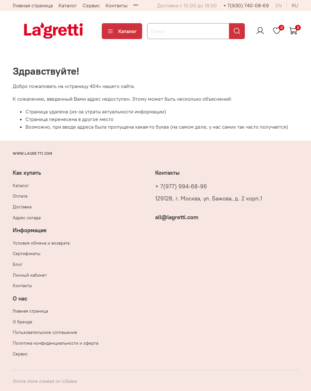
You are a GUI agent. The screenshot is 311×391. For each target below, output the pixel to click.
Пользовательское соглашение (45, 332)
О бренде (22, 322)
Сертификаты (26, 253)
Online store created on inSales (45, 381)
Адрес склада (27, 217)
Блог (18, 264)
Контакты (117, 5)
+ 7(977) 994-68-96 (181, 186)
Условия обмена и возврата (41, 243)
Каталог (68, 5)
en (278, 5)
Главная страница (33, 5)
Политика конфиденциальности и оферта (55, 343)
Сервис (91, 5)
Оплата (20, 196)
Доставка (22, 207)
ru (295, 5)
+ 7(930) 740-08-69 (246, 5)
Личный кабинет (30, 275)
